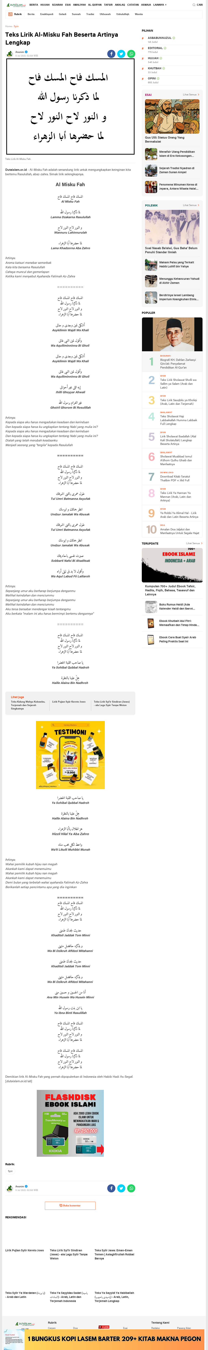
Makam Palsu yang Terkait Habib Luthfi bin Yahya (176, 264)
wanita (139, 14)
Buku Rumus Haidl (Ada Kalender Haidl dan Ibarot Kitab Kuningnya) (176, 607)
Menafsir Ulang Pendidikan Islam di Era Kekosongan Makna (177, 154)
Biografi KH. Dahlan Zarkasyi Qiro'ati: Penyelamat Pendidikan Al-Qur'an (178, 364)
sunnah (76, 14)
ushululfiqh (122, 14)
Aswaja (146, 5)
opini (152, 78)
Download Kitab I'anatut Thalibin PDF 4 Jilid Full (175, 478)
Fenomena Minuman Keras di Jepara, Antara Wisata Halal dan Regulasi (178, 187)
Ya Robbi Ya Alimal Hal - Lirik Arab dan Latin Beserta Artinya (179, 515)
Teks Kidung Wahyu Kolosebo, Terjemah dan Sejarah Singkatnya (28, 705)
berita (33, 5)
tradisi (90, 14)
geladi (62, 14)
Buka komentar (70, 1205)
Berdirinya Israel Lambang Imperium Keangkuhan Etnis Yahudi (177, 298)
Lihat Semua (189, 95)
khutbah (154, 68)
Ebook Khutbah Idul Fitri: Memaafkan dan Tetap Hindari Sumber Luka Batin (179, 623)
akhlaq (120, 5)
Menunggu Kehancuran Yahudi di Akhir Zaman (179, 281)
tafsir (108, 5)
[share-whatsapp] (131, 54)
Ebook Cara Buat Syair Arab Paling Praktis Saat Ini (177, 639)
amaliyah (79, 5)
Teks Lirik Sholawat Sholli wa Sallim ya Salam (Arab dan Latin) (178, 384)
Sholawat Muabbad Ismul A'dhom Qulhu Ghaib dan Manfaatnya (176, 460)
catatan (133, 5)
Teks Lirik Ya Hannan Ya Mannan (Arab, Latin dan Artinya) (175, 497)
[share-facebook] (111, 54)
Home (8, 26)
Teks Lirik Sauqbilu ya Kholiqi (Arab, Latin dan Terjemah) (178, 402)
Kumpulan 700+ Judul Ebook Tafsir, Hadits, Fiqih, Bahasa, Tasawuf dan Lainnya (170, 590)
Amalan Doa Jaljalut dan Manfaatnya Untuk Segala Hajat (179, 531)
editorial (155, 48)
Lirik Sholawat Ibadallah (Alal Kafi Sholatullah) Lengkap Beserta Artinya (178, 440)
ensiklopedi (46, 14)
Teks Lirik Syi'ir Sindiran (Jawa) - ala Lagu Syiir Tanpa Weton (112, 704)
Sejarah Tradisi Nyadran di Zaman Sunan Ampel (176, 170)
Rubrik (15, 14)
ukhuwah (105, 14)
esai (68, 5)
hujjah (45, 5)
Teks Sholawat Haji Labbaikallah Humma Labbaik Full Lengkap (178, 420)
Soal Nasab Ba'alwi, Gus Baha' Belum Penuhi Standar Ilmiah (171, 250)
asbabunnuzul (159, 38)
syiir (10, 1171)
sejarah (57, 5)
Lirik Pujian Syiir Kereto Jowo (69, 702)
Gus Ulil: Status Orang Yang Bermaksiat (164, 139)
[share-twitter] (121, 54)
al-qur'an (95, 5)
